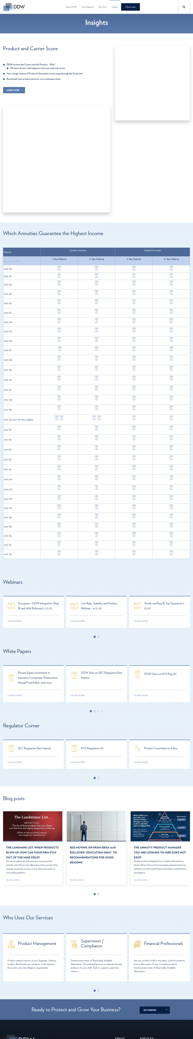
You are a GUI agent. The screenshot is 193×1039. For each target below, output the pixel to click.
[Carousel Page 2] (98, 576)
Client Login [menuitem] (130, 7)
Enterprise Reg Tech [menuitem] (149, 990)
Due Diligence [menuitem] (87, 7)
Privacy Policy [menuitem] (121, 995)
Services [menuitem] (147, 972)
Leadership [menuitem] (120, 990)
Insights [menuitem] (114, 7)
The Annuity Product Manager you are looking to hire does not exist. (159, 785)
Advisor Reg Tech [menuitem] (147, 986)
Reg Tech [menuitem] (102, 7)
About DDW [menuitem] (70, 7)
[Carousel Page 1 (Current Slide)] (94, 576)
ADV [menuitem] (117, 1000)
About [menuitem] (120, 972)
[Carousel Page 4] (102, 647)
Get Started (149, 944)
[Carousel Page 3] (98, 647)
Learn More (13, 90)
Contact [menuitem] (118, 986)
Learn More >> (13, 818)
